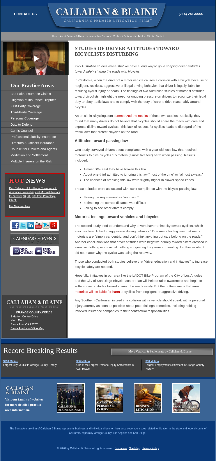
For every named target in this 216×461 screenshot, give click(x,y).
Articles (141, 36)
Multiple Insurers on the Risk (31, 161)
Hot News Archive (19, 206)
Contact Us (25, 14)
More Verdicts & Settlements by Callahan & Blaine (159, 351)
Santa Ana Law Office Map (27, 328)
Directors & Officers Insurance (32, 143)
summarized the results (131, 115)
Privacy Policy (150, 448)
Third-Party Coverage (26, 112)
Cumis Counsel (22, 130)
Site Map (134, 448)
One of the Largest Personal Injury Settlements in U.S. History (106, 365)
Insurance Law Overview (99, 36)
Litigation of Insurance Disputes (33, 100)
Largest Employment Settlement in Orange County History (176, 365)
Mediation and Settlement (29, 155)
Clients (150, 36)
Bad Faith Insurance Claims (31, 94)
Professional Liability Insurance (33, 137)
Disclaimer (121, 448)
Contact (160, 36)
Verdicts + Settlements (124, 36)
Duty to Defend (21, 124)
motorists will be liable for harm (98, 292)
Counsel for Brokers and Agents (34, 149)
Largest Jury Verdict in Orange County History (35, 363)
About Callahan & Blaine (72, 36)
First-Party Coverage (26, 106)
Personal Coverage (25, 118)
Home (55, 36)
